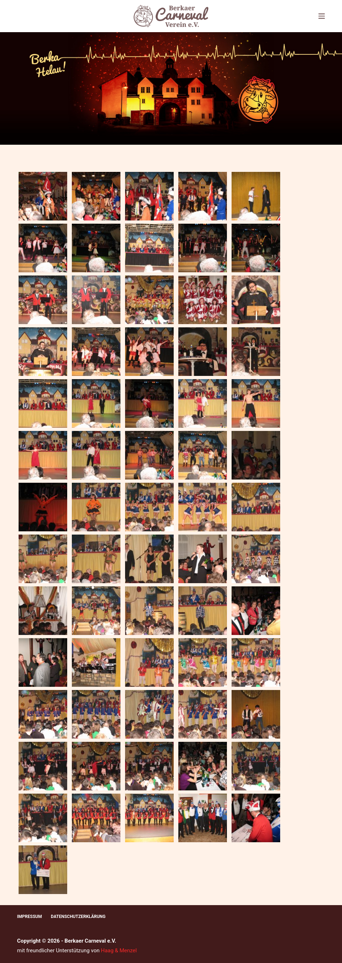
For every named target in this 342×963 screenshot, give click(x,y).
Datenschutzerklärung (78, 916)
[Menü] (321, 16)
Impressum (29, 916)
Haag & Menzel (119, 950)
